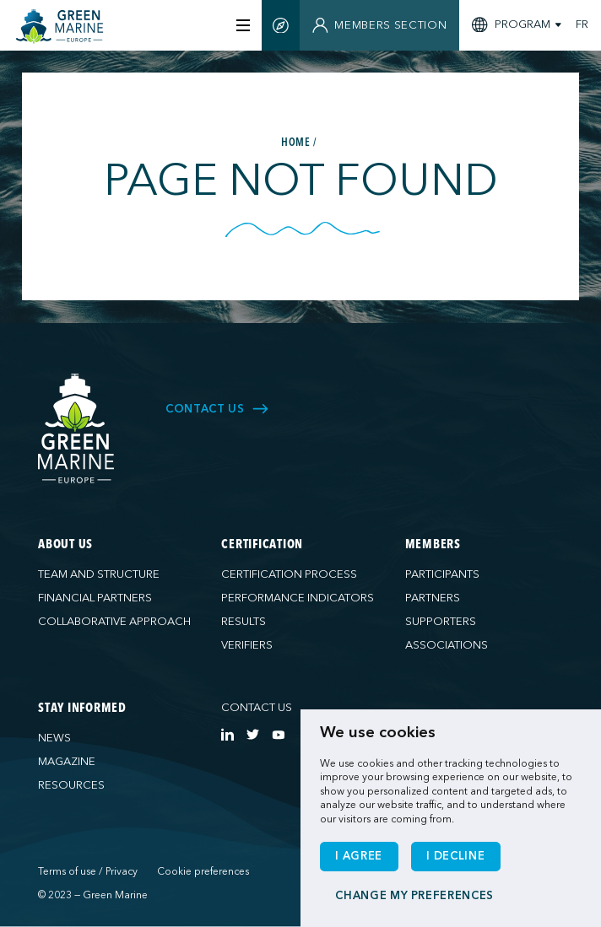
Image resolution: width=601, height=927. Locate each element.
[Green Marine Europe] (64, 26)
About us (65, 545)
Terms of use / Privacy (88, 871)
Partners (432, 598)
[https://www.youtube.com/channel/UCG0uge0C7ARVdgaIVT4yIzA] (278, 734)
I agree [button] (358, 856)
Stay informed (82, 709)
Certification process (289, 574)
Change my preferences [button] (414, 895)
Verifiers (247, 645)
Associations (446, 645)
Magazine (66, 761)
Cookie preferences (203, 871)
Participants (442, 574)
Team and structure (99, 574)
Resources (71, 785)
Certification (262, 545)
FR (582, 24)
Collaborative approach (114, 621)
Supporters (440, 621)
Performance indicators (297, 598)
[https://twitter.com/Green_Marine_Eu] (252, 734)
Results (243, 621)
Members (433, 545)
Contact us (256, 707)
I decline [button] (455, 856)
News (54, 738)
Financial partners (95, 598)
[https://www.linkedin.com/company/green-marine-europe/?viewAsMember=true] (227, 734)
